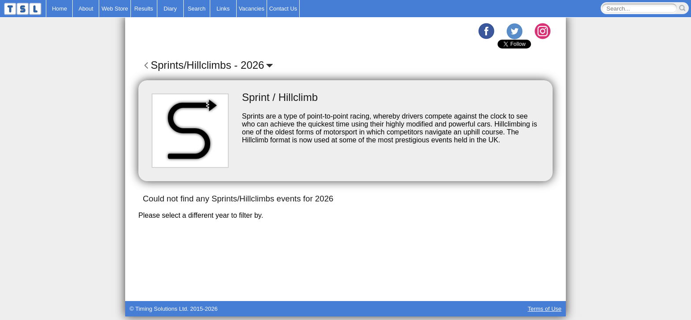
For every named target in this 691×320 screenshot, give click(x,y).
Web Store (114, 8)
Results (143, 8)
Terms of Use (544, 308)
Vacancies (251, 8)
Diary (170, 8)
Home (59, 8)
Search (197, 8)
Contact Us (283, 8)
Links (223, 8)
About (85, 8)
